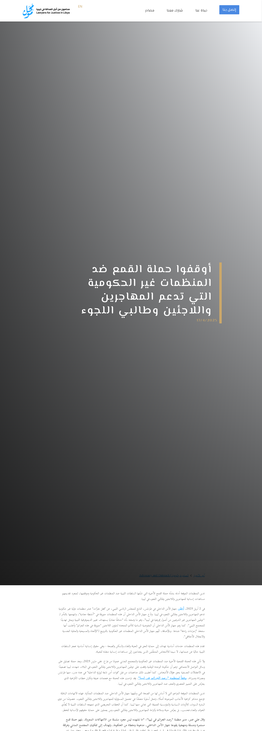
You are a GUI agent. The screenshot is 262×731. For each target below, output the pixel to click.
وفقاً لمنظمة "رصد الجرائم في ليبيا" (162, 678)
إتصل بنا (229, 10)
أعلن (181, 608)
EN (80, 7)
